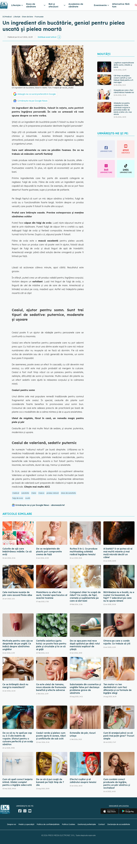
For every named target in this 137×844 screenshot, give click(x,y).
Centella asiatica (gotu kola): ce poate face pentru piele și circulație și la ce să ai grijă (51, 645)
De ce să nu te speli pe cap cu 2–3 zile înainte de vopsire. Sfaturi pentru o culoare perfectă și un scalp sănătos (17, 738)
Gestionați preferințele (87, 824)
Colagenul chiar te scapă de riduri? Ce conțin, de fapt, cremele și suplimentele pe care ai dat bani (85, 596)
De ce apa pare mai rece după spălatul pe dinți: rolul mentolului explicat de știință (85, 645)
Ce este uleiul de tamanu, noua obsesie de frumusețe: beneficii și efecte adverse (51, 687)
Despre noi (11, 824)
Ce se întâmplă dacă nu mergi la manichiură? (15, 686)
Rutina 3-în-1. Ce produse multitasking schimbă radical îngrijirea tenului (83, 551)
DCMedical (7, 17)
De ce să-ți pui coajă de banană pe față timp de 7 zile (50, 782)
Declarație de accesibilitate (118, 824)
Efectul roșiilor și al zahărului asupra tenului (83, 781)
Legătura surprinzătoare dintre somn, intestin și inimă (124, 65)
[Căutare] (136, 5)
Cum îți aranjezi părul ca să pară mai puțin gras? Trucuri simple (118, 735)
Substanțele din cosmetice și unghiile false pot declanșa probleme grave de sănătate (85, 688)
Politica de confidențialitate (48, 824)
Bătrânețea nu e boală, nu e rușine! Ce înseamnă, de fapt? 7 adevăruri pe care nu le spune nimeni (118, 596)
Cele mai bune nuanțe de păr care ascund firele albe (17, 593)
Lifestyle (16, 17)
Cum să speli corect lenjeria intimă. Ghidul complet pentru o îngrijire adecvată (17, 782)
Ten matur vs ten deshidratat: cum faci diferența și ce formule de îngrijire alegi (117, 688)
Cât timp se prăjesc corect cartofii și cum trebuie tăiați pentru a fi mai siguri (123, 78)
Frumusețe (39, 17)
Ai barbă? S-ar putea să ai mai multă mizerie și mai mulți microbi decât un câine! (117, 553)
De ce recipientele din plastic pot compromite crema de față (49, 551)
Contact (101, 824)
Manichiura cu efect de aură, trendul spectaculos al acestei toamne (51, 595)
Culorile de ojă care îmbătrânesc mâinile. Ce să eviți (17, 551)
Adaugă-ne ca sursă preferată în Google (36, 94)
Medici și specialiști (26, 824)
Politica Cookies (68, 824)
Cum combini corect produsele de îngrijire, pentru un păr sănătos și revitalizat (116, 783)
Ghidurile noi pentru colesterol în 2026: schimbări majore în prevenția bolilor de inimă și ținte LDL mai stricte (123, 108)
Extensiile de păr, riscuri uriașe (83, 734)
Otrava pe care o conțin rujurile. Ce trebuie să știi (116, 642)
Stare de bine (27, 17)
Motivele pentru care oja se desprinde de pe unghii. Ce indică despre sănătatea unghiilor (17, 645)
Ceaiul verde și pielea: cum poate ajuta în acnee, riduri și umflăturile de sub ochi (51, 735)
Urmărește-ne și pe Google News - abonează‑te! (40, 505)
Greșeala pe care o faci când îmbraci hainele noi (124, 91)
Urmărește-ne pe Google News (32, 100)
